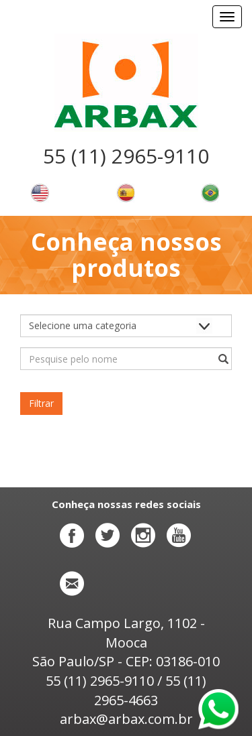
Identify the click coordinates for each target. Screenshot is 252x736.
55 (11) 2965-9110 (126, 156)
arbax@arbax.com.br (126, 719)
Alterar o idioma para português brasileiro (209, 193)
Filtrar (41, 403)
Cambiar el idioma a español (125, 193)
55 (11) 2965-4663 (150, 690)
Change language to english (39, 193)
